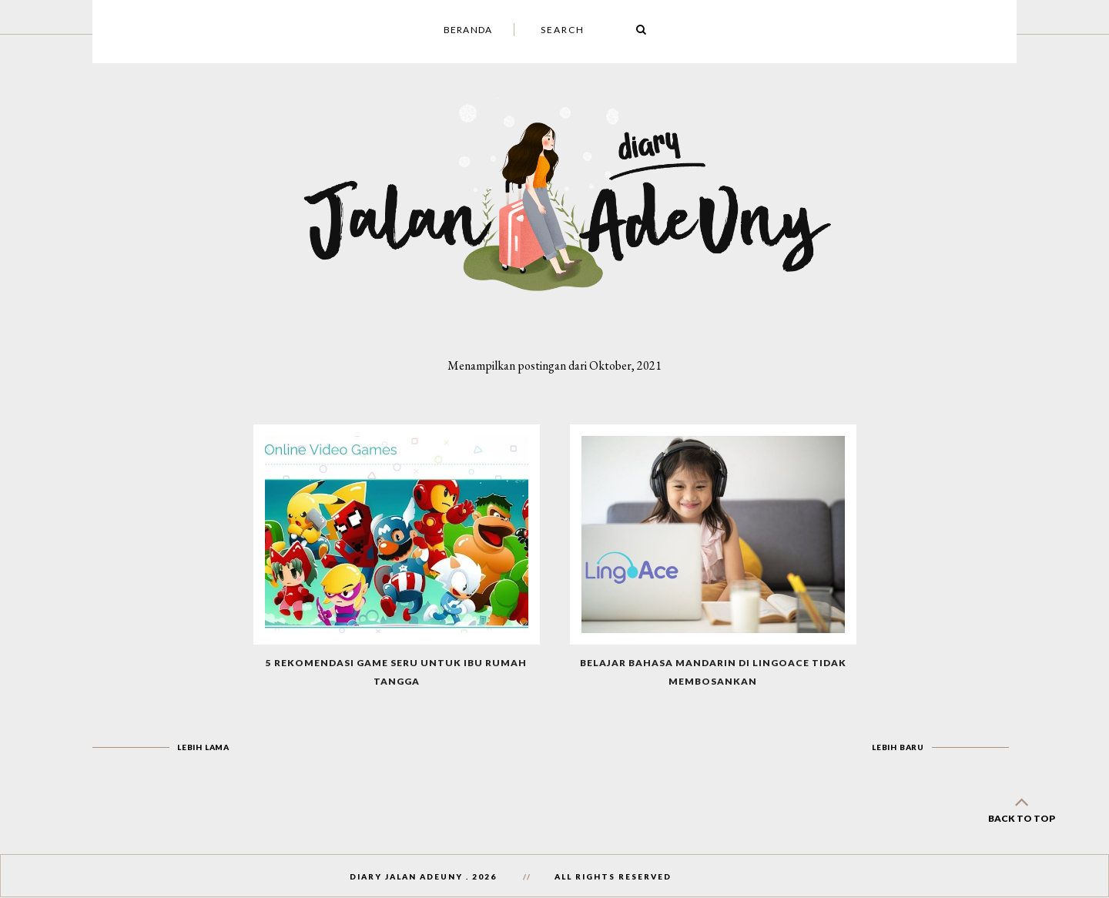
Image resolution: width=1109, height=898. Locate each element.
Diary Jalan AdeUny (406, 876)
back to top (1021, 806)
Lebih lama (203, 747)
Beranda (468, 29)
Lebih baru (898, 747)
